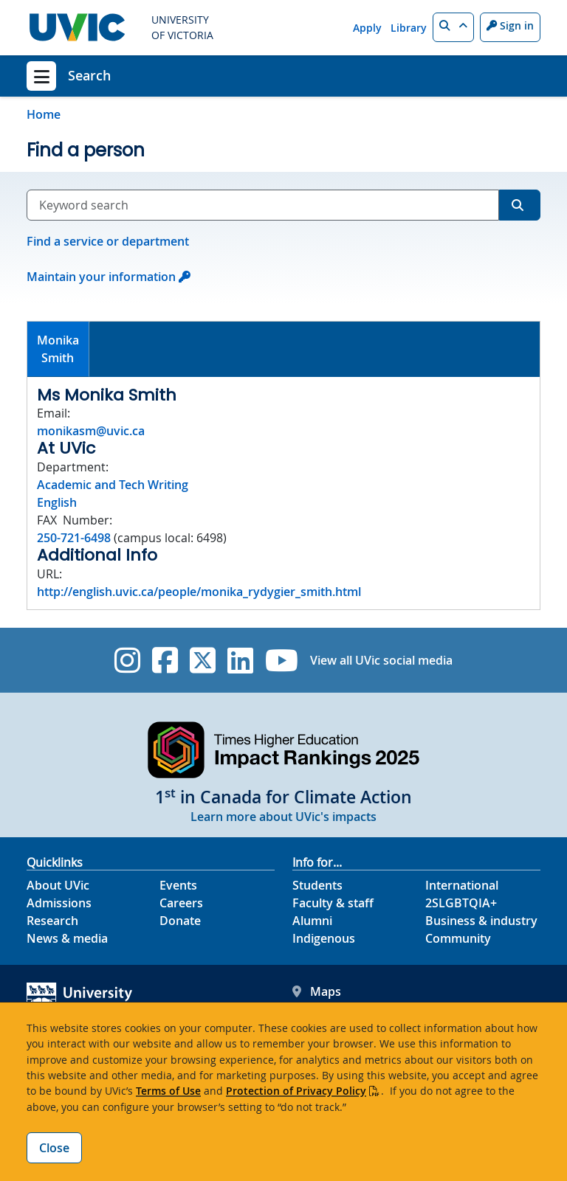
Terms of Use (168, 1091)
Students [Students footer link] (317, 885)
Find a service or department (108, 241)
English (57, 502)
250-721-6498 (74, 538)
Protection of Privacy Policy (296, 1091)
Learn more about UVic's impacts (283, 816)
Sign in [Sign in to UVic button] (510, 25)
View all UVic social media (381, 660)
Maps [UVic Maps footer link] (316, 991)
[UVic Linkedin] (240, 660)
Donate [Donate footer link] (180, 920)
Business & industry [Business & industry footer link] (481, 920)
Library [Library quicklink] (409, 28)
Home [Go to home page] (44, 114)
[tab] (58, 349)
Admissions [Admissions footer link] (59, 903)
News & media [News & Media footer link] (67, 938)
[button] (453, 27)
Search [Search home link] (89, 75)
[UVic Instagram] (127, 660)
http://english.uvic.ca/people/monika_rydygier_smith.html (199, 591)
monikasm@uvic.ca (91, 431)
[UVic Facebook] (165, 660)
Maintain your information (101, 277)
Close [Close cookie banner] (54, 1148)
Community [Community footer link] (458, 938)
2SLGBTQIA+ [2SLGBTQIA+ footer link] (461, 903)
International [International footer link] (461, 885)
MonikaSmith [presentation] (58, 349)
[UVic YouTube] (281, 660)
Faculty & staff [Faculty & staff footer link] (333, 903)
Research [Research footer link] (52, 920)
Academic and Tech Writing (112, 485)
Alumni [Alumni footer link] (312, 920)
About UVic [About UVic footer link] (58, 885)
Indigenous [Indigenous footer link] (323, 938)
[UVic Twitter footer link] (203, 660)
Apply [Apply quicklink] (367, 28)
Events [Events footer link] (178, 885)
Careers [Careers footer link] (181, 903)
